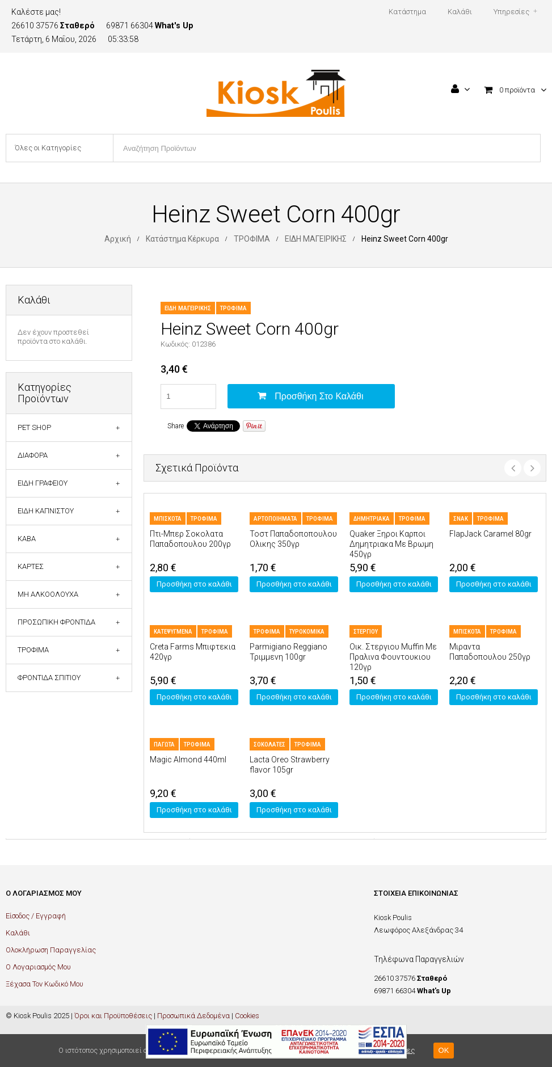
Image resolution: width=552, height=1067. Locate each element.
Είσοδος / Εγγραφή (36, 916)
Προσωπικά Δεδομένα (193, 1015)
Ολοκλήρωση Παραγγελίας (51, 950)
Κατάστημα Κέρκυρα (182, 238)
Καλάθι (18, 933)
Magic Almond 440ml (188, 759)
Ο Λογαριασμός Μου (38, 967)
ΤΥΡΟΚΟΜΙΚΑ (307, 631)
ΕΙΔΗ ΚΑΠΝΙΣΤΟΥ (46, 511)
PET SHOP (34, 427)
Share (175, 426)
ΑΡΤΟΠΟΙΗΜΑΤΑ (275, 518)
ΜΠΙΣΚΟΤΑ (168, 518)
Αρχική (117, 238)
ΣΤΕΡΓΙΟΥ (365, 631)
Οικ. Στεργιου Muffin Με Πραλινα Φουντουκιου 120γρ (393, 657)
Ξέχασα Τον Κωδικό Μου (44, 984)
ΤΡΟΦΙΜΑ (252, 238)
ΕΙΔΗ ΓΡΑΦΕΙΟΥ (43, 483)
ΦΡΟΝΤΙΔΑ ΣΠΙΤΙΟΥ (49, 677)
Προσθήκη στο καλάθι (319, 396)
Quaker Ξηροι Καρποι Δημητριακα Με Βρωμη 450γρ (391, 544)
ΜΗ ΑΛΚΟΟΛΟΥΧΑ (48, 594)
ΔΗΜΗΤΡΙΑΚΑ (371, 518)
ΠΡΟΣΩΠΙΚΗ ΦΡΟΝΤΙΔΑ (56, 622)
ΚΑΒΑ (27, 538)
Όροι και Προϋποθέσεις (113, 1015)
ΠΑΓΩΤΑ (164, 744)
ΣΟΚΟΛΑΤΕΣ (269, 744)
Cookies (247, 1015)
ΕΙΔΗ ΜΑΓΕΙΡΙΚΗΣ (316, 238)
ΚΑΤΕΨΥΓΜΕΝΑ (173, 631)
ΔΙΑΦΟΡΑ (33, 455)
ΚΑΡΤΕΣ (31, 566)
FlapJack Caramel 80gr (490, 533)
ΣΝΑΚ (460, 518)
